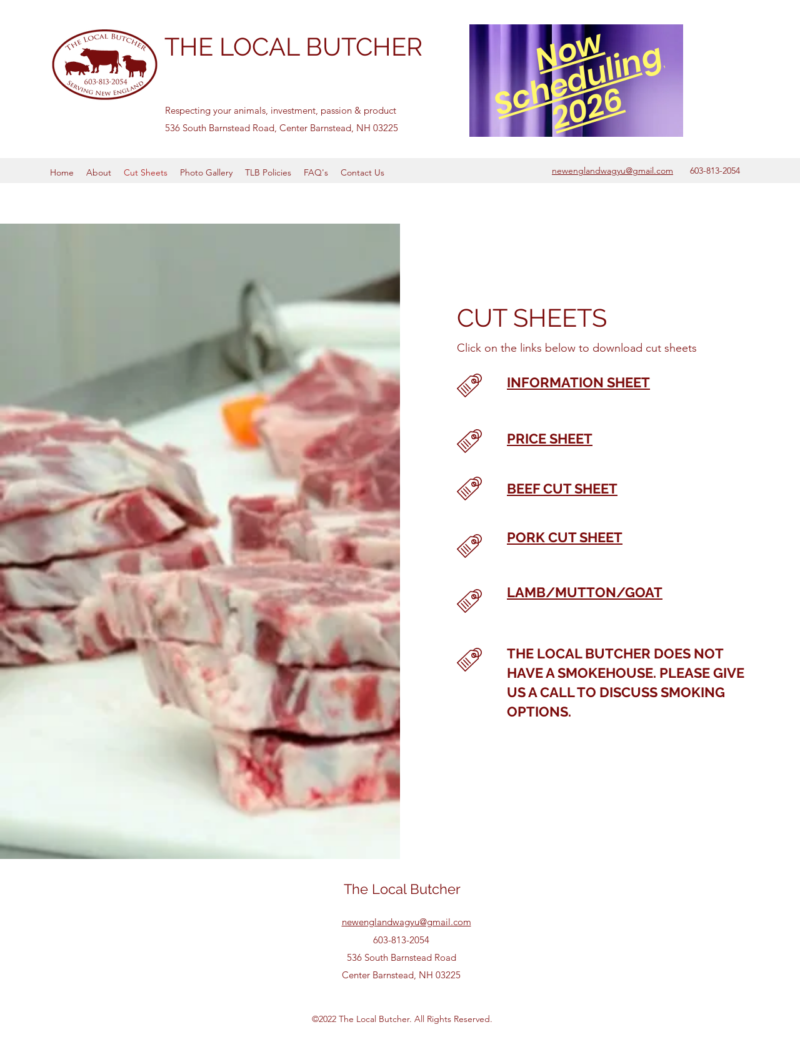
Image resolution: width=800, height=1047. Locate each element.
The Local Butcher (402, 889)
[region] (576, 80)
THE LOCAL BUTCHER (293, 46)
